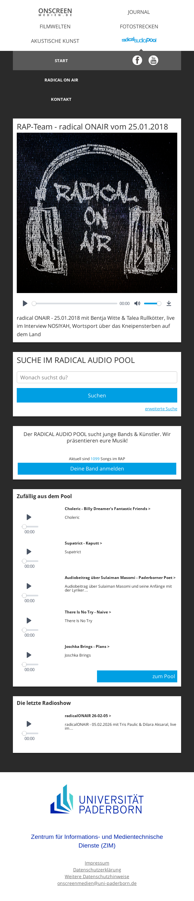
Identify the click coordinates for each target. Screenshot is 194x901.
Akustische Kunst (55, 40)
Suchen (97, 376)
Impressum (97, 843)
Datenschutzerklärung (97, 850)
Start (55, 60)
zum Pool (163, 656)
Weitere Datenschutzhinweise (97, 857)
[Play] (25, 284)
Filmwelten (55, 26)
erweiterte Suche (161, 389)
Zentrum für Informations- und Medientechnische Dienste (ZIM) (97, 822)
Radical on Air (139, 60)
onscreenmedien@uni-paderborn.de (97, 863)
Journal (139, 11)
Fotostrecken (139, 26)
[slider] (74, 284)
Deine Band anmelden (97, 448)
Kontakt (55, 80)
